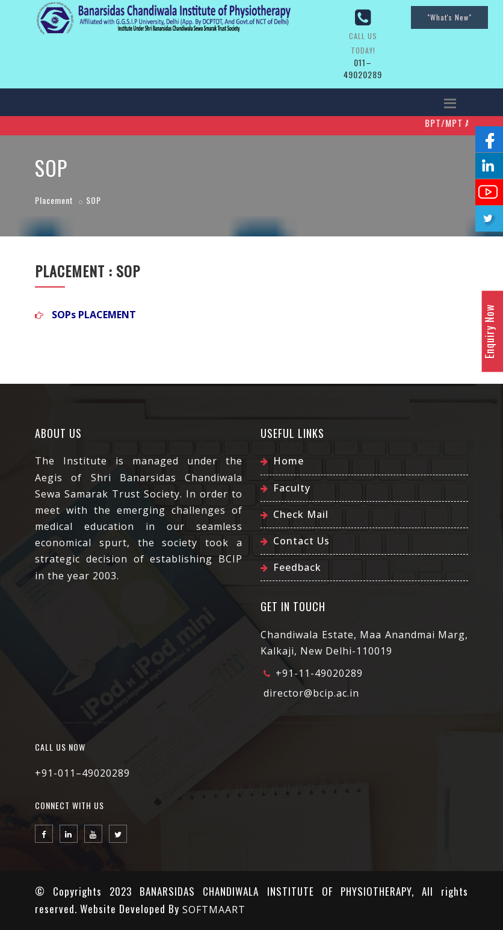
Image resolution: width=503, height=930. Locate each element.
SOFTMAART (213, 909)
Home (288, 460)
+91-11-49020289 (319, 673)
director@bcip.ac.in (311, 693)
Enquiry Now (489, 331)
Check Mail (301, 514)
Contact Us (301, 540)
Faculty (291, 487)
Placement (54, 200)
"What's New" (449, 17)
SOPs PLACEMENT (94, 314)
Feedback (297, 567)
